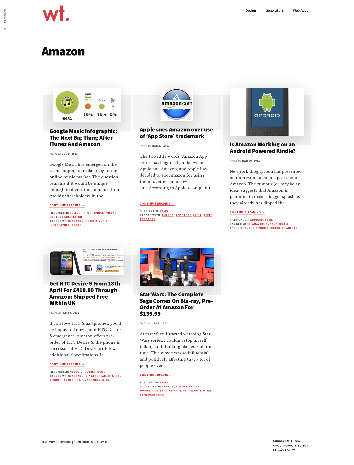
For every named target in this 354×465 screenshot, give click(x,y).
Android (256, 219)
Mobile (89, 371)
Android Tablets (283, 228)
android (236, 228)
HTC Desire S (71, 380)
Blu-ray (181, 386)
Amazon (78, 221)
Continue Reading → (67, 205)
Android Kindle (257, 228)
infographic (59, 225)
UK (108, 380)
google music (96, 221)
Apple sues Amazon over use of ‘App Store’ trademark (176, 133)
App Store (183, 215)
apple (197, 215)
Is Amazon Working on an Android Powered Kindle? (263, 147)
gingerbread (95, 376)
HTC (111, 376)
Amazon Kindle (277, 224)
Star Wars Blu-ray (197, 390)
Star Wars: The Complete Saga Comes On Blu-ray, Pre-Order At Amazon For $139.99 (176, 303)
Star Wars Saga (152, 394)
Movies (157, 390)
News (164, 211)
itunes (76, 225)
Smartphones (93, 380)
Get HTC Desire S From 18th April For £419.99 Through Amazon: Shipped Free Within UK (84, 293)
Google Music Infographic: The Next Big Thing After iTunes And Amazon (83, 137)
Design (75, 212)
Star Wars (173, 390)
